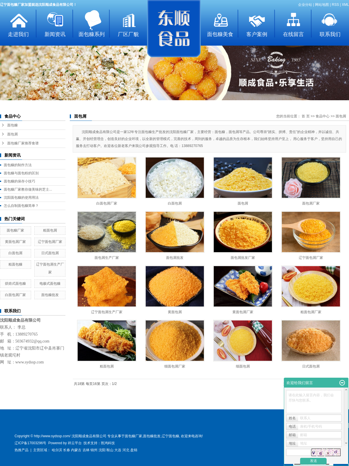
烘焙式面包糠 (15, 284)
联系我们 (330, 34)
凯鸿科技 (108, 443)
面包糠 (12, 125)
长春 (66, 450)
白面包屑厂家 (15, 295)
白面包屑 (15, 253)
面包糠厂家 (15, 230)
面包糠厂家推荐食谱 (23, 143)
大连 (117, 450)
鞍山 (109, 450)
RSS (335, 5)
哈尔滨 (57, 450)
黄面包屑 (175, 312)
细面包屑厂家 (174, 366)
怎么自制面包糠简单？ (21, 206)
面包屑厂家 (311, 203)
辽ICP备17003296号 (30, 443)
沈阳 (102, 450)
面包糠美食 (220, 34)
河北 (125, 450)
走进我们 (18, 34)
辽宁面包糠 (170, 436)
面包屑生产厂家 (107, 258)
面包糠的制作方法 (18, 165)
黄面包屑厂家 (15, 242)
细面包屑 (243, 366)
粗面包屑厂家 (310, 312)
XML (345, 5)
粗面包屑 (50, 230)
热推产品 (22, 450)
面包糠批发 (50, 295)
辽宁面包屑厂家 (50, 242)
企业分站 (305, 5)
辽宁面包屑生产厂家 (106, 312)
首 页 (305, 116)
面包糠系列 (92, 34)
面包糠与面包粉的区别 (21, 173)
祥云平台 (75, 443)
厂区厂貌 (128, 34)
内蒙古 (76, 450)
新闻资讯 (54, 34)
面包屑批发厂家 (243, 258)
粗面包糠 (15, 264)
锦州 (93, 450)
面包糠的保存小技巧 (19, 181)
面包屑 (12, 134)
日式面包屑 (50, 253)
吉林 (86, 450)
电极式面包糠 (50, 284)
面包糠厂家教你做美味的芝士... (28, 189)
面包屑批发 (175, 258)
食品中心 (323, 116)
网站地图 (322, 5)
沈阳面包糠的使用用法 (21, 198)
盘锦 (133, 450)
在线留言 (293, 34)
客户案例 (256, 34)
